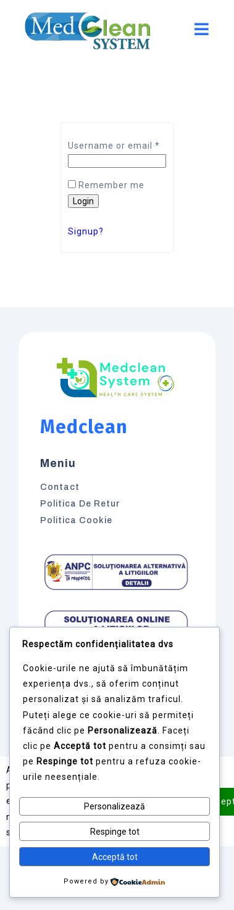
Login (83, 201)
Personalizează (114, 806)
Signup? (86, 231)
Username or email (114, 146)
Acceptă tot (115, 857)
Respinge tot (115, 832)
